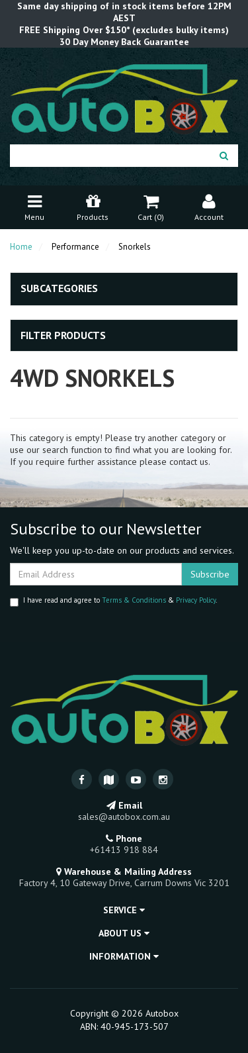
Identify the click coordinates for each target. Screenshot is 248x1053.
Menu (34, 206)
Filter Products (63, 336)
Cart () (151, 206)
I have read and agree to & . (113, 601)
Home (21, 246)
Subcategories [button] (59, 289)
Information (124, 956)
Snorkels (134, 246)
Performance (75, 246)
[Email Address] (96, 574)
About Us (124, 933)
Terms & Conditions (134, 600)
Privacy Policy (196, 600)
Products (92, 206)
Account (209, 206)
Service (124, 910)
